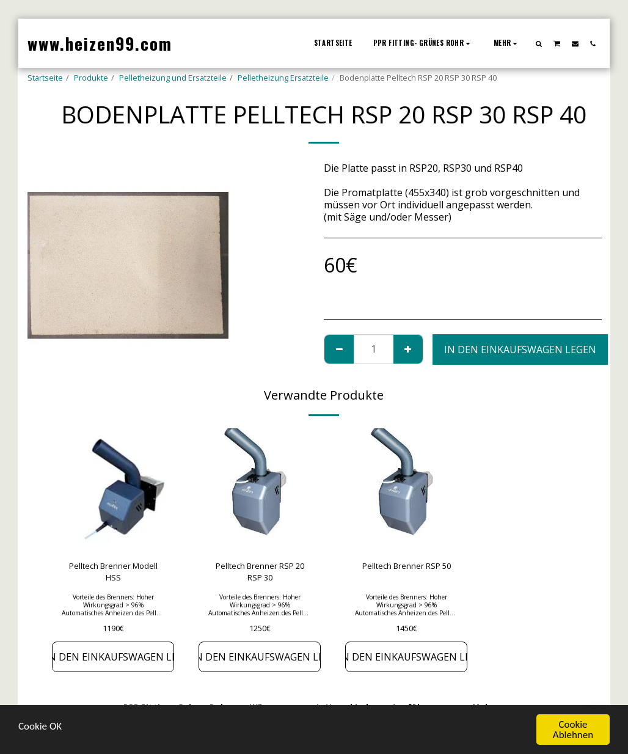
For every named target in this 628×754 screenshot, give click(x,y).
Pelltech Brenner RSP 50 (406, 565)
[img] (113, 489)
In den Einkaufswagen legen (520, 349)
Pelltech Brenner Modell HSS (113, 571)
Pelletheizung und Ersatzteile (173, 77)
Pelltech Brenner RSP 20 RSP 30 (260, 571)
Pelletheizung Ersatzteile (283, 77)
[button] (539, 43)
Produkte (91, 77)
